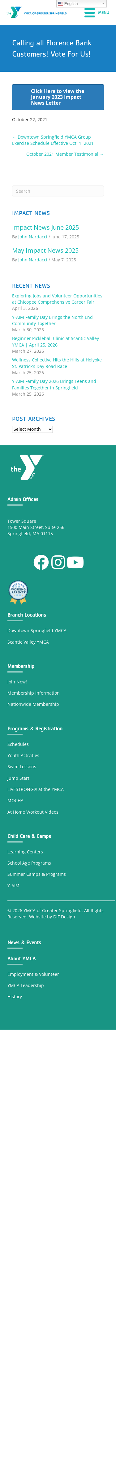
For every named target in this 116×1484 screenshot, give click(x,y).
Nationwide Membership (33, 704)
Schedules (18, 744)
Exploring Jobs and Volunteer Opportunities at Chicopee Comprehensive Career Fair (57, 299)
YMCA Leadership (25, 985)
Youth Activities (23, 755)
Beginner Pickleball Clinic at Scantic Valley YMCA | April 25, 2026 (55, 341)
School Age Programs (29, 863)
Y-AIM (13, 886)
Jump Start (18, 778)
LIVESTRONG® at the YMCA (35, 789)
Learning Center (24, 852)
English (68, 3)
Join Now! (17, 682)
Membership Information (33, 693)
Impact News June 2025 (45, 227)
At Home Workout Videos (32, 812)
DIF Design (64, 917)
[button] (41, 562)
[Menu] (97, 12)
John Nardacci (32, 237)
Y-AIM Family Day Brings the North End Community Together (52, 320)
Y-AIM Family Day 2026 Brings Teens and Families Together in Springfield (54, 384)
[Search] (58, 191)
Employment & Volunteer (33, 974)
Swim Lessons (21, 767)
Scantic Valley (21, 642)
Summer (16, 874)
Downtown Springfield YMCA (37, 630)
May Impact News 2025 (45, 250)
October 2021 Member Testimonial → (65, 154)
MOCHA (15, 800)
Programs (56, 874)
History (15, 996)
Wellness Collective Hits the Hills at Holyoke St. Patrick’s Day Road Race (57, 363)
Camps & (36, 874)
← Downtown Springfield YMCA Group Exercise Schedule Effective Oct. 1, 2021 (53, 140)
